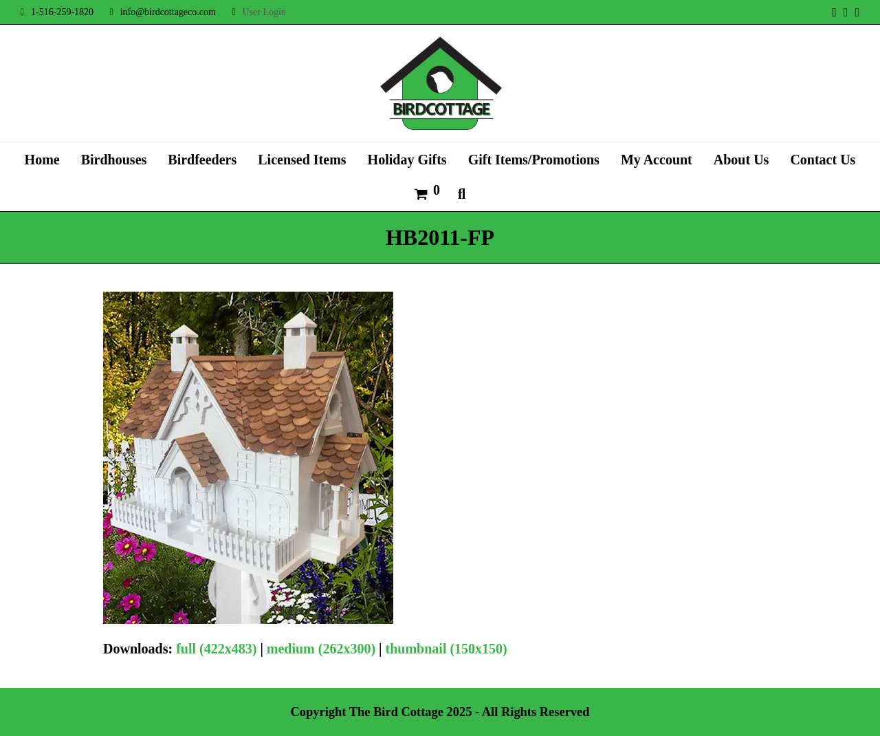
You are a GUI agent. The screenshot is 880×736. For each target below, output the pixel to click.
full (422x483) (216, 648)
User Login (263, 12)
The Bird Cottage (396, 712)
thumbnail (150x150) (446, 648)
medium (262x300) (321, 648)
